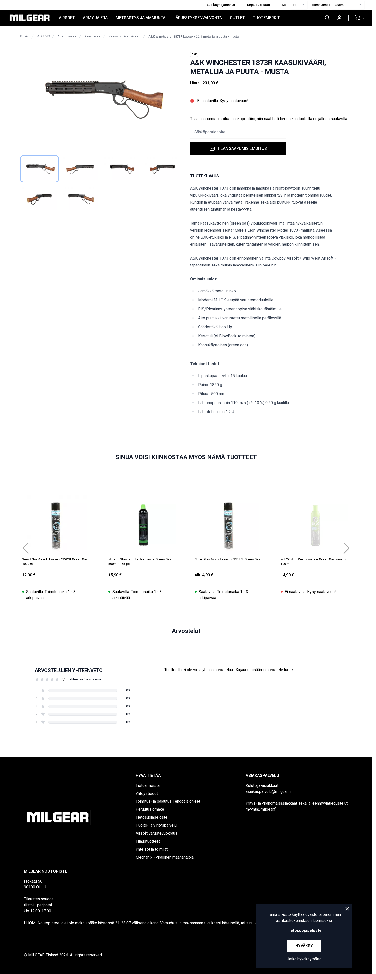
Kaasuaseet (93, 36)
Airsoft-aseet (67, 36)
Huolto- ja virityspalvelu (156, 825)
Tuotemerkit (266, 17)
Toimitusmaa (320, 5)
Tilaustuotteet (148, 841)
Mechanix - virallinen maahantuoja (165, 857)
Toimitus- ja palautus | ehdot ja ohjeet (168, 801)
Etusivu (25, 36)
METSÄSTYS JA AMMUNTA (140, 17)
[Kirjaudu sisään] (339, 18)
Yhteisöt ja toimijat (152, 849)
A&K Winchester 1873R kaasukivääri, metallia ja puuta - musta (193, 36)
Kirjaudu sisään (258, 5)
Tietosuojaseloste (151, 817)
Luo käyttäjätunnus (221, 5)
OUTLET (237, 17)
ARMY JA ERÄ (95, 17)
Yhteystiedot (147, 793)
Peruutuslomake (150, 809)
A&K (194, 54)
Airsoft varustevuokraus (156, 833)
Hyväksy (304, 945)
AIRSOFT (67, 17)
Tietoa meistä (148, 785)
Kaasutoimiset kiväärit (125, 36)
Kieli (285, 5)
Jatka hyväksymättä (304, 959)
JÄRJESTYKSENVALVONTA (197, 17)
